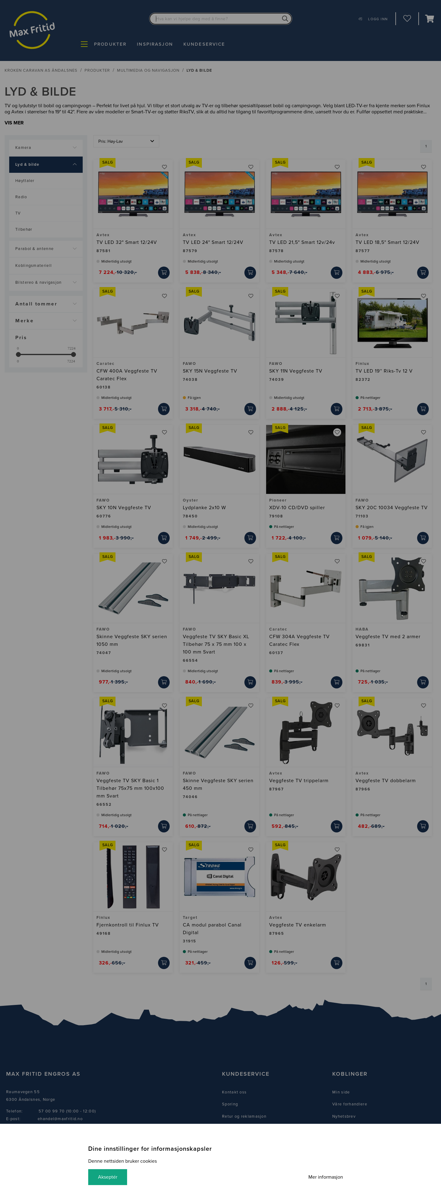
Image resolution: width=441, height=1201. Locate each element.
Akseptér (107, 1177)
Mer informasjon (325, 1177)
